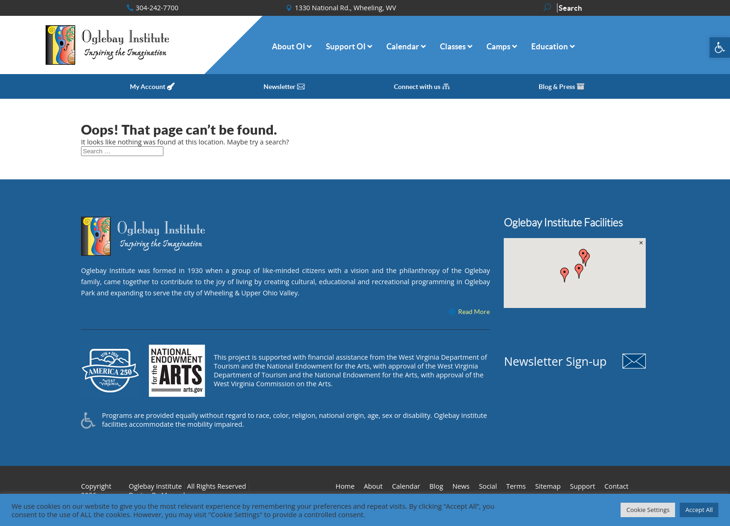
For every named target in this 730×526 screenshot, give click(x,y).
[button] (720, 47)
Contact (616, 486)
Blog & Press (557, 86)
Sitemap (548, 486)
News (461, 486)
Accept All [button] (699, 510)
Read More (474, 311)
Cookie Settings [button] (647, 510)
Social (488, 486)
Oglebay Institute (155, 486)
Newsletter (280, 86)
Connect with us (417, 86)
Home (345, 486)
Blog (436, 486)
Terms (516, 486)
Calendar (406, 486)
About (373, 486)
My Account (147, 86)
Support (582, 486)
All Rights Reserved (216, 486)
